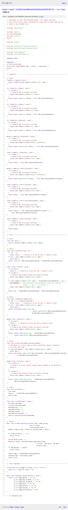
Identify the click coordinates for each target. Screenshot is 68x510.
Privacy (17, 507)
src (58, 9)
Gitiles (11, 507)
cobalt (4, 9)
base (63, 9)
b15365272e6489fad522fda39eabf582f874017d (35, 9)
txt (60, 507)
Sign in (64, 3)
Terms (22, 507)
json (64, 507)
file (41, 16)
